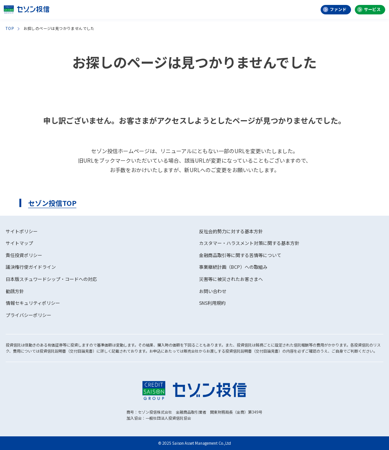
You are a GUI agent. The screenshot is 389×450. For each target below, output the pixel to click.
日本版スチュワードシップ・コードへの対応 (51, 279)
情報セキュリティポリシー (33, 302)
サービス (372, 9)
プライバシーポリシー (28, 315)
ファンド (338, 9)
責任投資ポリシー (24, 255)
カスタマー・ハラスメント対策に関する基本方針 (249, 243)
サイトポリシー (22, 231)
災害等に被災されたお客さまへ (231, 279)
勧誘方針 (15, 291)
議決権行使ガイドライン (31, 266)
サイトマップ (19, 243)
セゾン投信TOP (52, 203)
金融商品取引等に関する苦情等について (240, 255)
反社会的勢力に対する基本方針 (231, 231)
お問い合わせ (212, 291)
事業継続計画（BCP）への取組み (233, 266)
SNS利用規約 (212, 302)
